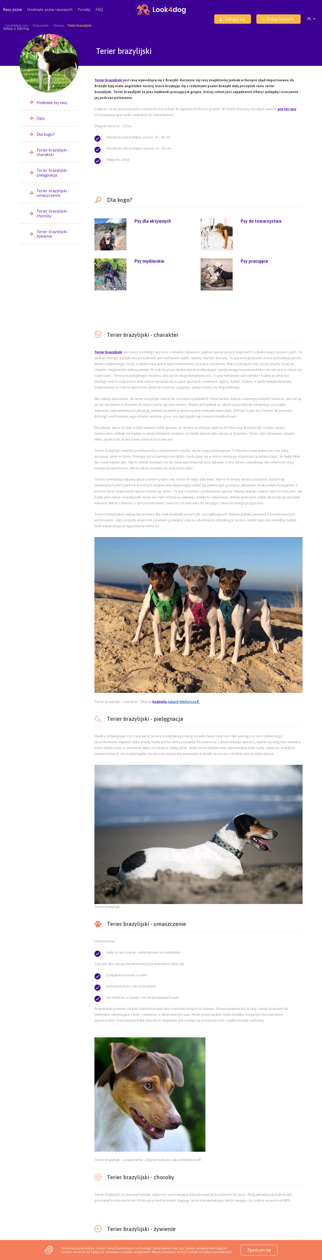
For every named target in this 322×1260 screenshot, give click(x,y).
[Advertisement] (198, 310)
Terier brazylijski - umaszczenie (53, 193)
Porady (84, 9)
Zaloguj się (232, 19)
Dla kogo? (46, 134)
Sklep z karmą (16, 28)
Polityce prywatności (217, 1252)
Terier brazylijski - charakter (53, 152)
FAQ (99, 9)
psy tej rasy (286, 109)
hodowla (159, 702)
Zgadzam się (259, 1250)
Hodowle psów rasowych (49, 13)
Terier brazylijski (108, 80)
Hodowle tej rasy (52, 102)
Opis (41, 118)
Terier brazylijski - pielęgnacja (53, 172)
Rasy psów (12, 13)
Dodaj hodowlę (277, 19)
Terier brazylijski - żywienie (53, 233)
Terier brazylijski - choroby (53, 213)
